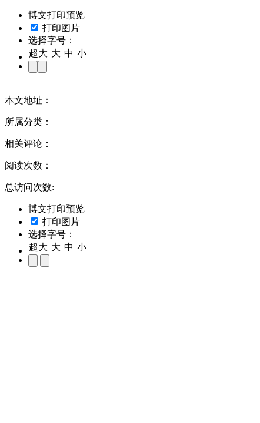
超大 (38, 53)
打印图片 (55, 28)
